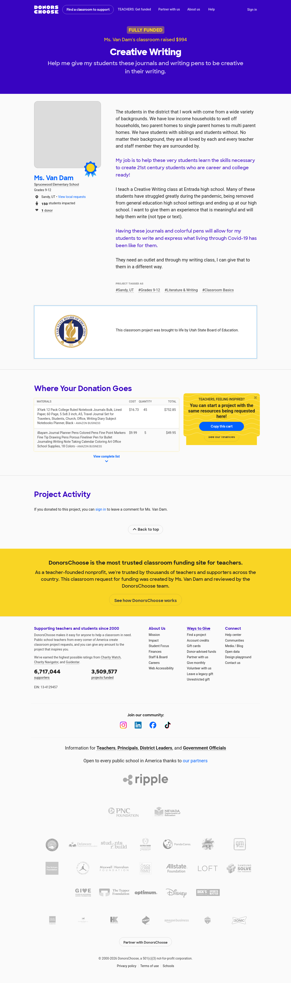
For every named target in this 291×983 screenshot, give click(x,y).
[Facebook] (152, 725)
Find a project (196, 635)
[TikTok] (167, 725)
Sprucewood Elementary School (56, 184)
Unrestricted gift (198, 679)
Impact (153, 640)
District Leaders (156, 748)
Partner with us (169, 9)
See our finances (221, 437)
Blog (240, 646)
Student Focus (159, 646)
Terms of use (149, 965)
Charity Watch (111, 657)
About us (193, 9)
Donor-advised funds (201, 651)
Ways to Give (198, 628)
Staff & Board (158, 657)
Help (211, 9)
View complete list (106, 459)
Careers (154, 663)
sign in (100, 509)
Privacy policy (126, 965)
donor (47, 210)
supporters (59, 673)
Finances (155, 651)
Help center (233, 635)
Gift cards (194, 646)
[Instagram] (123, 725)
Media (229, 646)
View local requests (72, 197)
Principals (128, 748)
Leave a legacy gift (200, 674)
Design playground (238, 657)
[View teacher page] (67, 134)
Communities (234, 640)
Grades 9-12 (150, 290)
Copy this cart (222, 426)
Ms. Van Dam (53, 178)
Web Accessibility (161, 668)
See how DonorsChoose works (145, 600)
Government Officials (204, 748)
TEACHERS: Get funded (134, 9)
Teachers (106, 748)
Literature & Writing (182, 290)
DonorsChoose (46, 9)
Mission (154, 635)
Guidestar (72, 662)
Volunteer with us (199, 668)
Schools (168, 965)
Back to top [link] (145, 529)
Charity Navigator (46, 662)
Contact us (232, 663)
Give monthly (196, 663)
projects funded (116, 673)
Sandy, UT (126, 290)
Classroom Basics (219, 290)
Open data (232, 651)
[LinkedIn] (138, 725)
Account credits (198, 640)
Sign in (252, 9)
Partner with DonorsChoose (145, 940)
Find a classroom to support (88, 10)
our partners (195, 760)
